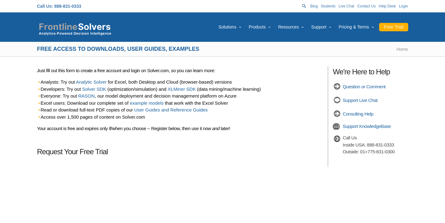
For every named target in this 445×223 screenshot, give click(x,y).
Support (318, 26)
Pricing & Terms (354, 26)
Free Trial (393, 26)
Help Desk (387, 6)
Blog (314, 6)
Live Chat (346, 6)
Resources (288, 26)
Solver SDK (94, 89)
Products (257, 26)
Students (328, 6)
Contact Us (366, 6)
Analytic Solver (91, 82)
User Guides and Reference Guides (171, 109)
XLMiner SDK (182, 89)
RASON (86, 95)
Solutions (228, 26)
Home (402, 49)
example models (147, 103)
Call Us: (45, 6)
